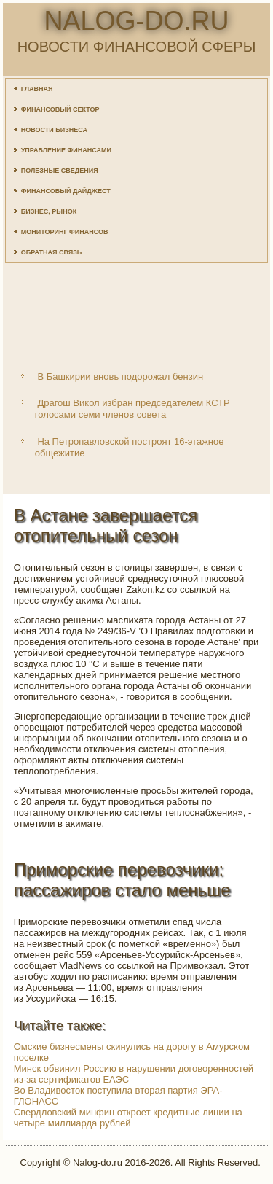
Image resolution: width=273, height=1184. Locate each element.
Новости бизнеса (54, 129)
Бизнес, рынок (48, 211)
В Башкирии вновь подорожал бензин (120, 376)
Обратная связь (51, 252)
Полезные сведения (59, 170)
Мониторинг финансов (64, 231)
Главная (37, 89)
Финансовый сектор (60, 109)
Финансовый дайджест (66, 191)
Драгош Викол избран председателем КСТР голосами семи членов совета (132, 408)
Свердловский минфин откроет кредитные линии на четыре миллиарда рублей (128, 1118)
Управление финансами (66, 150)
